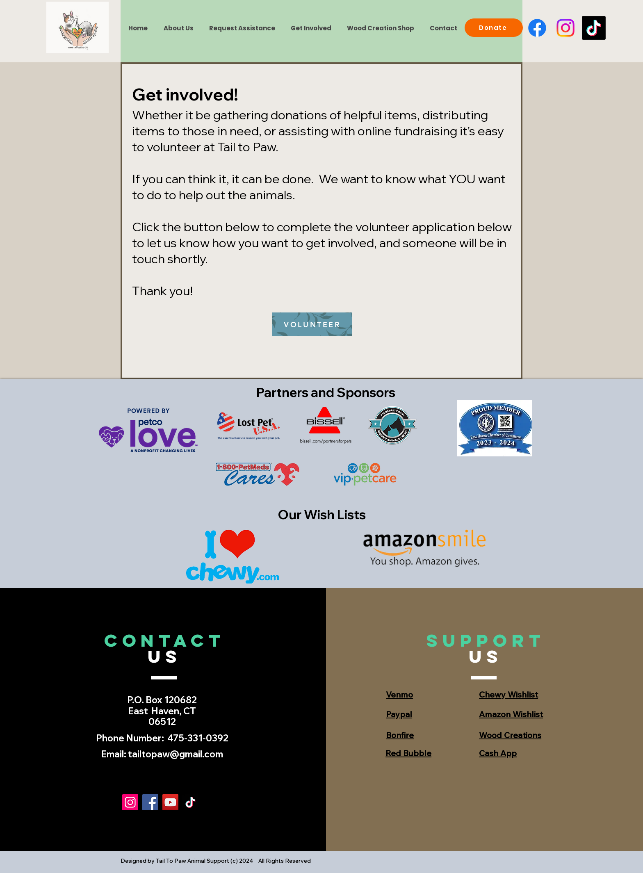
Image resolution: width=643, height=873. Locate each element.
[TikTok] (594, 28)
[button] (311, 28)
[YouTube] (170, 802)
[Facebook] (537, 28)
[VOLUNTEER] (312, 324)
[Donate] (494, 27)
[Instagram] (565, 28)
